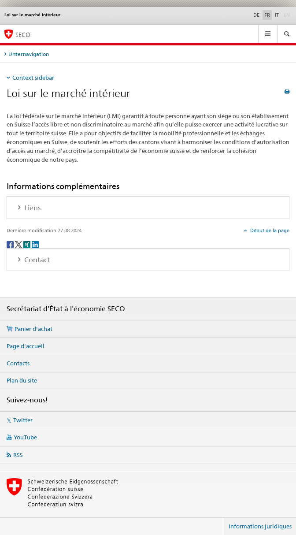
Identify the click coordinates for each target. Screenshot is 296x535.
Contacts (18, 363)
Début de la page (269, 230)
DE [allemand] (256, 15)
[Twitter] (19, 244)
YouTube (25, 437)
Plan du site (22, 380)
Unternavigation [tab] (28, 54)
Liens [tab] (31, 208)
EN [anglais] (288, 14)
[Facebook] (11, 244)
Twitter (23, 420)
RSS (18, 454)
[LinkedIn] (35, 244)
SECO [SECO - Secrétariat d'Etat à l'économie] (22, 34)
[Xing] (27, 244)
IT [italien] (277, 15)
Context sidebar (33, 77)
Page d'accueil (25, 345)
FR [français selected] (267, 15)
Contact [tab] (36, 260)
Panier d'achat (33, 328)
